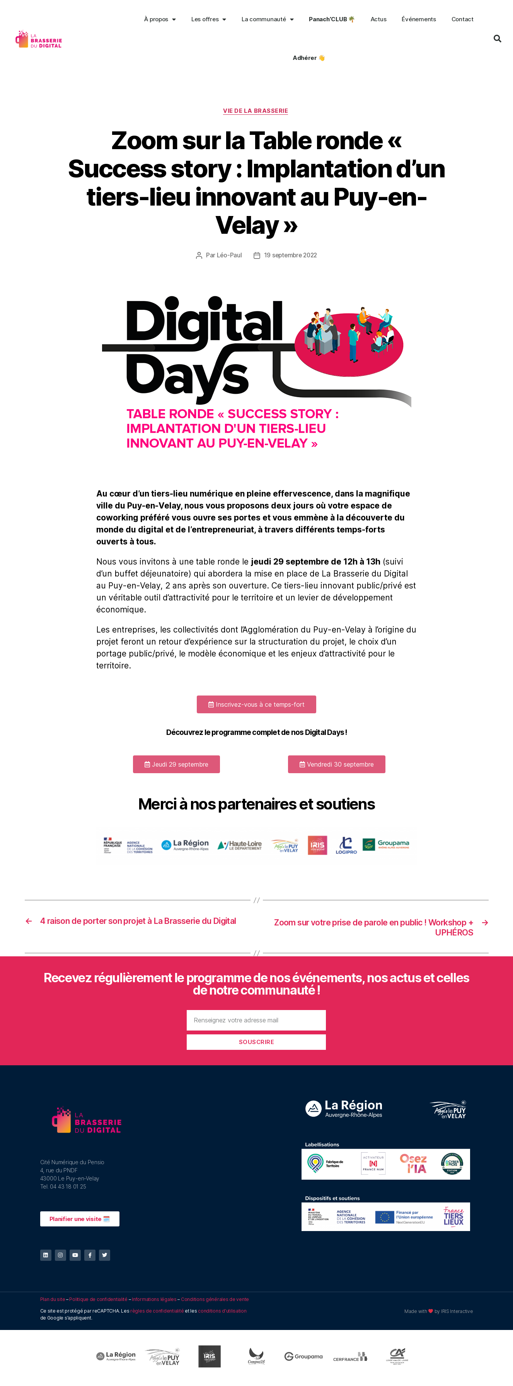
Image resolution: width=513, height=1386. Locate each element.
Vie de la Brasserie (256, 111)
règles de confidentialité (157, 1314)
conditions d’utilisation (222, 1314)
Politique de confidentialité (98, 1302)
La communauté (267, 19)
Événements (419, 19)
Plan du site (52, 1302)
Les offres (208, 19)
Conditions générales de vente (215, 1302)
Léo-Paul (227, 256)
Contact (463, 19)
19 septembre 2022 (290, 256)
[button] (256, 705)
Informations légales (154, 1302)
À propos (160, 19)
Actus (379, 19)
